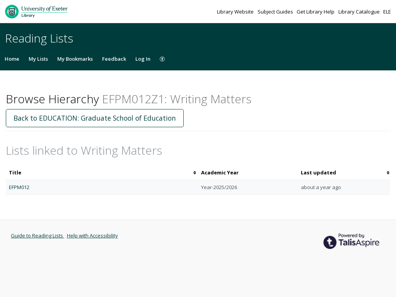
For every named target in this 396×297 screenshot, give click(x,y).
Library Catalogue (359, 11)
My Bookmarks (75, 58)
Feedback (114, 58)
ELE (387, 11)
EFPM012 (19, 187)
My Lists (38, 58)
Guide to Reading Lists (37, 235)
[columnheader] (102, 173)
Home (12, 58)
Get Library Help (316, 11)
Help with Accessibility (92, 235)
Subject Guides (276, 11)
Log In (142, 58)
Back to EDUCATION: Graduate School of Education (95, 118)
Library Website (236, 11)
